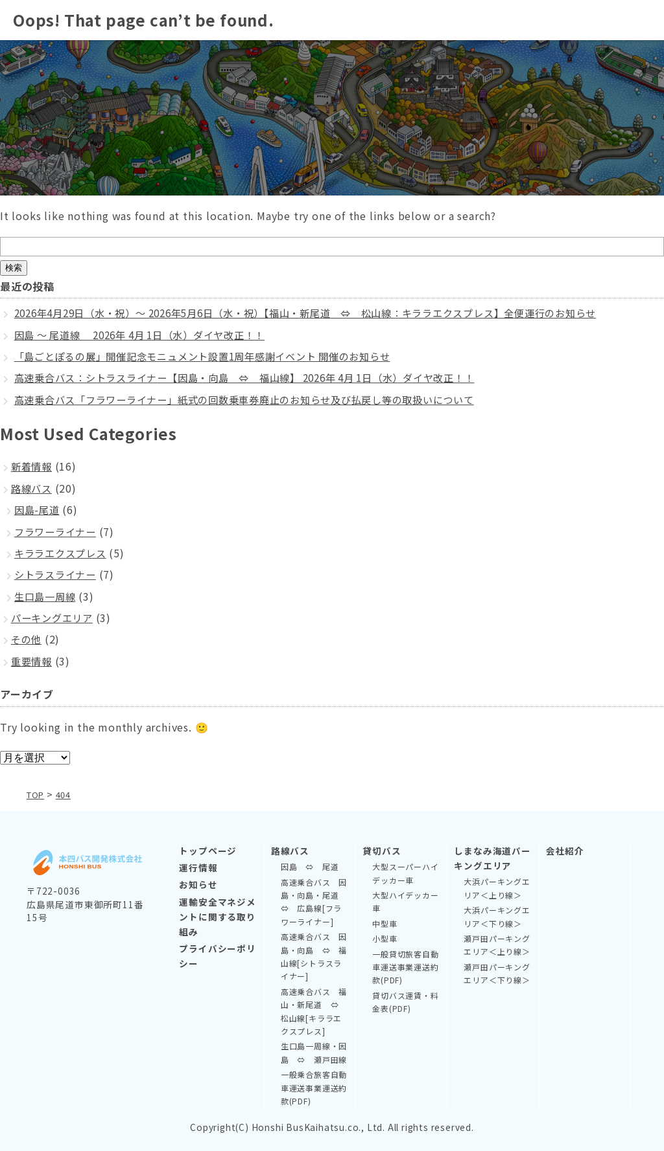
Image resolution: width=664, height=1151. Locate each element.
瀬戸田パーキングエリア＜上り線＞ (497, 945)
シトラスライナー (57, 574)
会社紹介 (565, 850)
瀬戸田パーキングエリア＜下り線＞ (497, 973)
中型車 (384, 922)
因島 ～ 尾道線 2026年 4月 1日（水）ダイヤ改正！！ (150, 334)
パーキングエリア (54, 617)
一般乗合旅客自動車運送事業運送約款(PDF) (314, 1087)
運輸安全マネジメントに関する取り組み (217, 916)
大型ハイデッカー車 (405, 901)
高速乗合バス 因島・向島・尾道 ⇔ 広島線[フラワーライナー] (314, 901)
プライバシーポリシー (217, 955)
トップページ (208, 850)
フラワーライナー (57, 531)
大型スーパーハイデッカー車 (405, 873)
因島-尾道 (38, 509)
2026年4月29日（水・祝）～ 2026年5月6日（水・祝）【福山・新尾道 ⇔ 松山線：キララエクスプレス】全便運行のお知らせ (326, 312)
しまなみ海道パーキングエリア (492, 858)
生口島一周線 (47, 596)
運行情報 (198, 867)
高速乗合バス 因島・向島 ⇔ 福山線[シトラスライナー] (314, 956)
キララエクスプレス (63, 553)
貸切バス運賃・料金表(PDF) (405, 1001)
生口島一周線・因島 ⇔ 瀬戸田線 (314, 1052)
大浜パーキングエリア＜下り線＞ (497, 916)
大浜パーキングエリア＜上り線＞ (497, 888)
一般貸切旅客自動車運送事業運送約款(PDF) (405, 966)
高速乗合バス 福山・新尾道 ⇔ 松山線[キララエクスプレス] (314, 1010)
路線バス (32, 488)
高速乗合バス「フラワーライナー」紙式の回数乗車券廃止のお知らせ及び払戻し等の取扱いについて (259, 399)
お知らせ (198, 884)
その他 (27, 639)
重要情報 (32, 661)
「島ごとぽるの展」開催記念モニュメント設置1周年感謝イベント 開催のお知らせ (215, 356)
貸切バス (381, 850)
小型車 (384, 938)
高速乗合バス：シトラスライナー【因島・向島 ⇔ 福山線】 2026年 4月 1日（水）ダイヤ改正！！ (261, 377)
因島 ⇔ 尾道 (310, 866)
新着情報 (32, 466)
